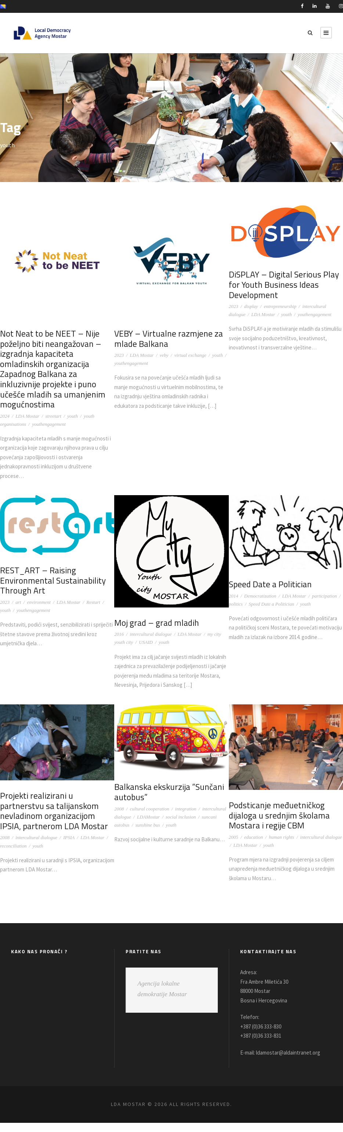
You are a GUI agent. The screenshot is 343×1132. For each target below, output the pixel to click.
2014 (233, 596)
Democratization (260, 596)
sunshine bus (148, 834)
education (253, 846)
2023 (119, 355)
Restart (93, 602)
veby (164, 355)
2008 (5, 847)
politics (236, 604)
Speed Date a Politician (269, 584)
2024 (5, 416)
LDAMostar (148, 826)
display (251, 306)
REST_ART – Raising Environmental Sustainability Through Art (51, 580)
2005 (233, 846)
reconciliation (13, 855)
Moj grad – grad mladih (155, 622)
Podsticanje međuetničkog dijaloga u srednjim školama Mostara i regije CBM (278, 824)
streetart (53, 416)
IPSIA (69, 847)
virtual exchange (190, 355)
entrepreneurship (280, 306)
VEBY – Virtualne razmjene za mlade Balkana (166, 338)
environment (39, 602)
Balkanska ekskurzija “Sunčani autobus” (167, 801)
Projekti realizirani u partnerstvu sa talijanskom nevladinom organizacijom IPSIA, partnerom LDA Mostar (56, 820)
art (18, 602)
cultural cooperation (149, 818)
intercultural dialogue (151, 634)
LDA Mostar (27, 416)
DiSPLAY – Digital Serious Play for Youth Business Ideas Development (282, 284)
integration (185, 818)
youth (72, 416)
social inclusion (181, 826)
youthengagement (49, 424)
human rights (281, 846)
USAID (146, 642)
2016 (119, 634)
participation (324, 596)
